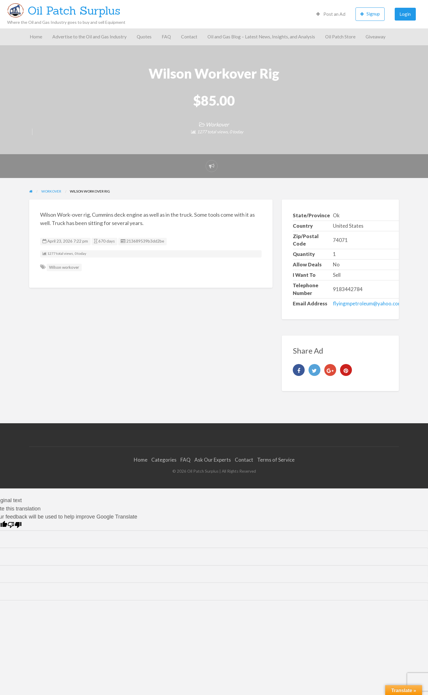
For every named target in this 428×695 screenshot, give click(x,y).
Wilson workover (64, 267)
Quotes (144, 36)
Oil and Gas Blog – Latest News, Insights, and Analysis (261, 36)
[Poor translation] (14, 525)
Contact (189, 36)
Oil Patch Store (340, 36)
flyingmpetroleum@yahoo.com (367, 303)
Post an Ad (330, 14)
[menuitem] (330, 14)
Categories (164, 460)
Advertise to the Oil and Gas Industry (89, 36)
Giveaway (375, 36)
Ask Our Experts (212, 460)
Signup (370, 14)
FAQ (166, 36)
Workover (217, 124)
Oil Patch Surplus (74, 10)
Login (405, 14)
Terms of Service (276, 460)
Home (36, 36)
